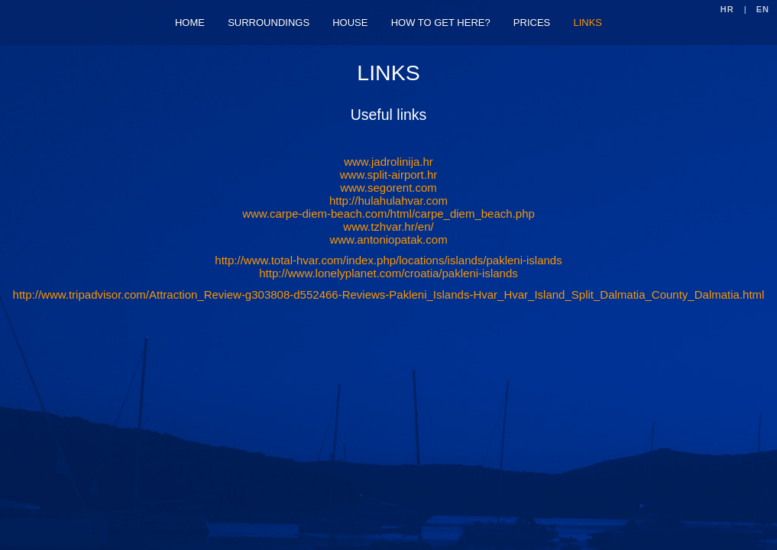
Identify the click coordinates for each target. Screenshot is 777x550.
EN (762, 9)
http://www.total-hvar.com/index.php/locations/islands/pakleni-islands (388, 260)
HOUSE (349, 22)
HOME (190, 22)
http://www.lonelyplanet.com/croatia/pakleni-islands (388, 273)
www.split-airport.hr (389, 174)
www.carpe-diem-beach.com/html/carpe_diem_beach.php (388, 213)
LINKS (587, 22)
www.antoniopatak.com (388, 239)
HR (727, 9)
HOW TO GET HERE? (440, 22)
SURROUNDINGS (268, 22)
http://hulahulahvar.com (388, 200)
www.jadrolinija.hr (388, 161)
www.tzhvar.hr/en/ (388, 226)
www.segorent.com (388, 187)
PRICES (531, 22)
